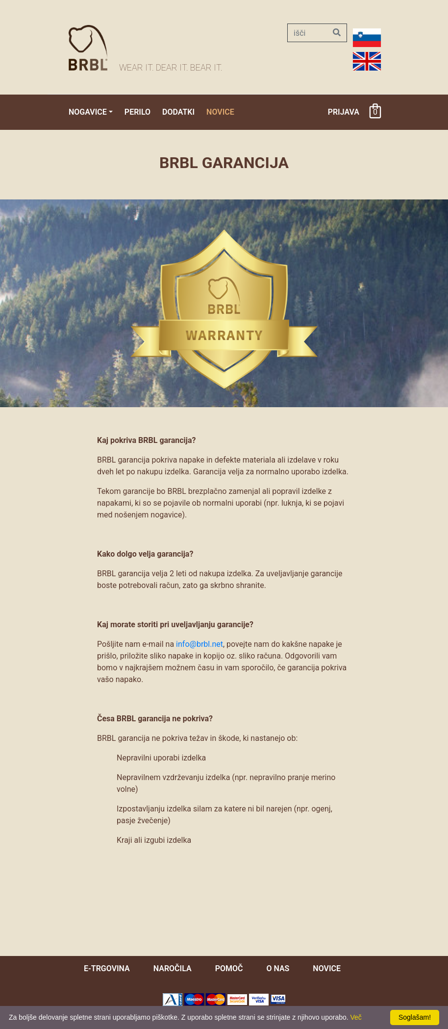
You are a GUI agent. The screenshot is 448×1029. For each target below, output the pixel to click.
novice (327, 968)
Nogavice (88, 112)
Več (356, 1017)
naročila (172, 968)
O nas (277, 968)
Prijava (343, 112)
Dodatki (178, 112)
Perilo (137, 112)
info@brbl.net (199, 644)
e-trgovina (107, 968)
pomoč (229, 968)
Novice (220, 112)
